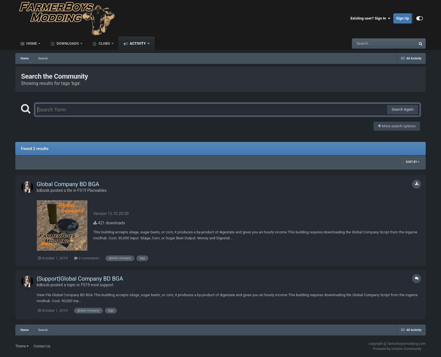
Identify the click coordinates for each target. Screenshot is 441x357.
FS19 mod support (97, 285)
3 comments (86, 258)
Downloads (68, 43)
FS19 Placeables (91, 190)
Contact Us (42, 346)
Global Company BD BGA (68, 184)
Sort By (412, 162)
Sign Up (402, 18)
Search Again (402, 109)
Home (32, 43)
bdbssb (43, 190)
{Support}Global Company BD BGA (80, 278)
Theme (22, 346)
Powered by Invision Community (397, 349)
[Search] (369, 43)
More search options (396, 126)
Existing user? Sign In (371, 18)
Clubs (104, 43)
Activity (138, 43)
